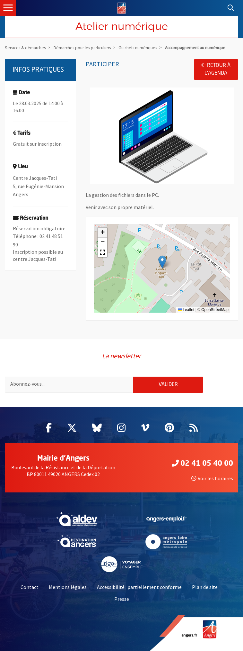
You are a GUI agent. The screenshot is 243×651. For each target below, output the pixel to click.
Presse (121, 599)
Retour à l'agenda (215, 69)
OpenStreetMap (215, 309)
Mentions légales (68, 587)
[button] (162, 262)
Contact (30, 587)
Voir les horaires (212, 478)
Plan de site (205, 587)
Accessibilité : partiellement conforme (139, 587)
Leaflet (186, 309)
